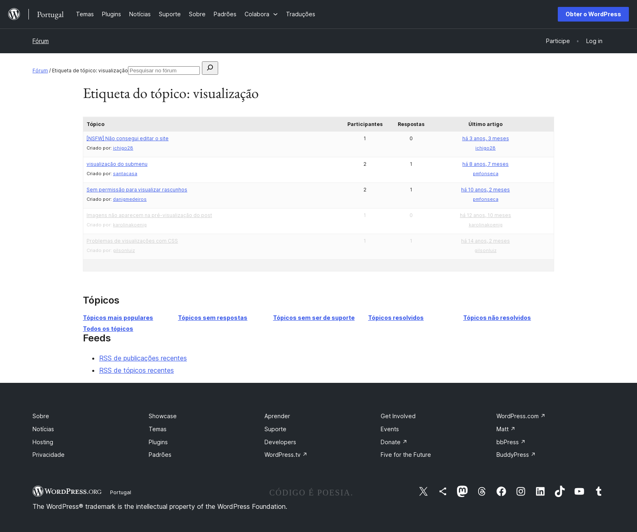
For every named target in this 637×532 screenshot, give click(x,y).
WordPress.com (521, 416)
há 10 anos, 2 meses (485, 190)
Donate (394, 442)
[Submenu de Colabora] (261, 14)
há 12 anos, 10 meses (485, 215)
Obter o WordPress (593, 14)
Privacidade (48, 454)
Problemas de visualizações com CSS (132, 241)
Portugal (120, 492)
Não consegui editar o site (128, 138)
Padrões (160, 454)
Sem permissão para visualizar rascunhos (137, 190)
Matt (506, 429)
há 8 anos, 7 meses (485, 164)
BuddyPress (516, 454)
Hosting (42, 442)
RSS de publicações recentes (143, 358)
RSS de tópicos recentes (136, 370)
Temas (158, 429)
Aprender (277, 416)
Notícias (43, 429)
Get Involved (398, 416)
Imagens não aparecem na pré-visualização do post (149, 215)
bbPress (511, 442)
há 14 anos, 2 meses (485, 241)
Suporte (275, 429)
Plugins (158, 442)
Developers (280, 442)
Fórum (40, 40)
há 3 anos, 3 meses (485, 138)
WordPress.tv (286, 454)
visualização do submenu (117, 164)
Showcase (163, 416)
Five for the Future (406, 454)
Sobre (40, 416)
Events (390, 429)
